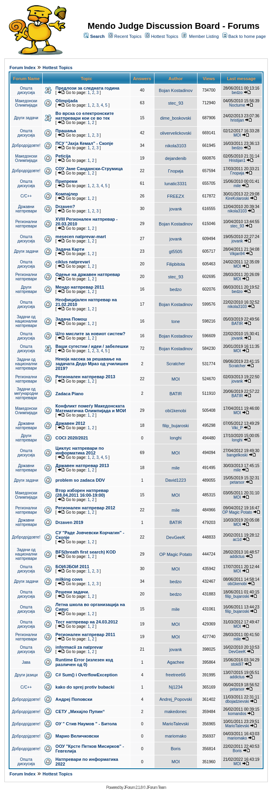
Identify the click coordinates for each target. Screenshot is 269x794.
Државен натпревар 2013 (82, 465)
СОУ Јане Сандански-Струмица (88, 168)
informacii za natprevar (79, 647)
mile (237, 186)
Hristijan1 (237, 160)
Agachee (175, 662)
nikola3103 (175, 145)
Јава (26, 662)
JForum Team (156, 787)
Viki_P (237, 428)
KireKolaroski (237, 198)
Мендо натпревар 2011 (79, 287)
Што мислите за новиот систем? (90, 333)
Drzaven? (65, 206)
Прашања (65, 130)
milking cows (69, 579)
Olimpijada (66, 100)
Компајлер (66, 193)
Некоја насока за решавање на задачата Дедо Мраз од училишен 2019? (91, 364)
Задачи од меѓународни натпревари (26, 393)
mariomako (175, 736)
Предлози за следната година (87, 88)
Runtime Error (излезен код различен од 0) (84, 662)
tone (175, 321)
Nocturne (237, 105)
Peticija (63, 156)
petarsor (237, 482)
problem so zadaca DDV (80, 480)
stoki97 (237, 664)
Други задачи (26, 118)
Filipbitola (175, 264)
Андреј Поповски (73, 699)
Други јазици (26, 675)
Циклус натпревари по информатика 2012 (79, 450)
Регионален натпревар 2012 (85, 507)
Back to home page (247, 36)
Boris (176, 748)
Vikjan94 (237, 254)
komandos (237, 713)
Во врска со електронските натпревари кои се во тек (84, 115)
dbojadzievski (237, 701)
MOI (237, 135)
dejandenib (175, 158)
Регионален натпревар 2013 (85, 376)
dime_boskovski (175, 118)
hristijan (237, 120)
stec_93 (175, 103)
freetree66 (176, 674)
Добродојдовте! (26, 145)
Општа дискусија (26, 90)
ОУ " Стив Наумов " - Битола (86, 723)
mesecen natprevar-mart (80, 236)
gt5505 (175, 251)
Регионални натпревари (26, 224)
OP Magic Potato (237, 512)
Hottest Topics (164, 36)
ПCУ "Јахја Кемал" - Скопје (84, 143)
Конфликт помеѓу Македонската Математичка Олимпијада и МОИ (90, 408)
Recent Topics (127, 36)
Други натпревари (26, 289)
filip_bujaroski (175, 425)
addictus (237, 556)
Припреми (66, 181)
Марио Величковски (77, 736)
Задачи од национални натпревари (26, 321)
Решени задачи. (72, 591)
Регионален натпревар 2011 (85, 634)
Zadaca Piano (69, 393)
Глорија (175, 171)
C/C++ (26, 196)
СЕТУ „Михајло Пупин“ (80, 711)
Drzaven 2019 (69, 522)
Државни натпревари (26, 209)
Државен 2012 (70, 423)
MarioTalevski (175, 723)
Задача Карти (69, 249)
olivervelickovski (175, 133)
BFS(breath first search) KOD (85, 552)
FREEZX (175, 196)
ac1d (237, 539)
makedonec (175, 711)
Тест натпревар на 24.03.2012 (86, 621)
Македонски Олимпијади (26, 103)
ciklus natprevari (72, 261)
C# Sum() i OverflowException (86, 674)
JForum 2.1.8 (133, 787)
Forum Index (22, 67)
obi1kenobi (175, 410)
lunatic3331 (176, 183)
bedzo (237, 92)
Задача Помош (71, 319)
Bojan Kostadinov (176, 90)
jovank (175, 208)
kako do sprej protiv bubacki (84, 687)
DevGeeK (175, 537)
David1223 (175, 480)
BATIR (237, 323)
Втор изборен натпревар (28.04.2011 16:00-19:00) (82, 492)
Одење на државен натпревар (87, 274)
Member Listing (204, 36)
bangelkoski (237, 455)
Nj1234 (175, 687)
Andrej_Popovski (175, 699)
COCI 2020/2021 (71, 437)
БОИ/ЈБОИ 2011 (72, 566)
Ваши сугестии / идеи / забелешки (91, 346)
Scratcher (175, 363)
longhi (175, 437)
